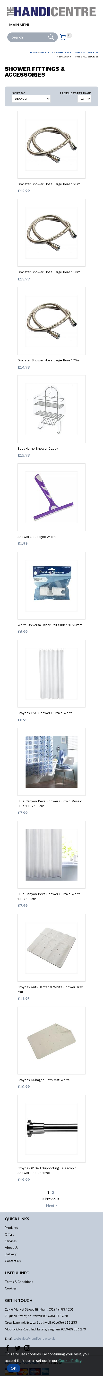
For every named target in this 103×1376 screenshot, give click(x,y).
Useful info (17, 1272)
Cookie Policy (69, 1360)
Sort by (18, 93)
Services (11, 1241)
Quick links (17, 1218)
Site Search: (7, 32)
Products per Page (75, 93)
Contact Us (13, 1261)
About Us (11, 1247)
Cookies (11, 1288)
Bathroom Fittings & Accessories (77, 52)
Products (46, 52)
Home (34, 52)
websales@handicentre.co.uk (34, 1338)
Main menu (20, 25)
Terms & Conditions (19, 1282)
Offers (9, 1234)
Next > (51, 1205)
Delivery (11, 1254)
